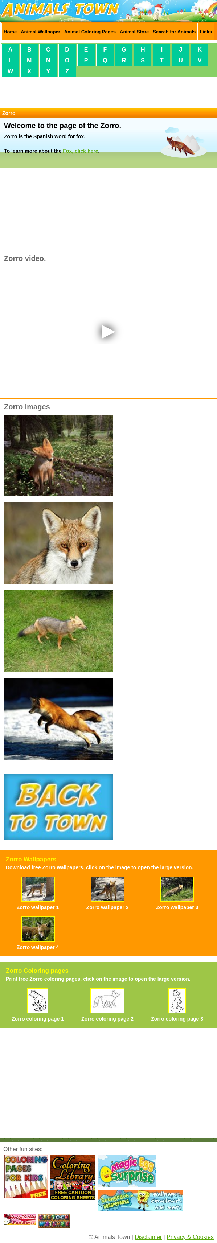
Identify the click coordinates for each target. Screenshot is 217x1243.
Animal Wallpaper (40, 31)
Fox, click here (80, 151)
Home (10, 31)
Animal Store (134, 31)
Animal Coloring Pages (90, 31)
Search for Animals (174, 31)
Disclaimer (148, 1237)
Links (206, 31)
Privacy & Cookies (190, 1237)
